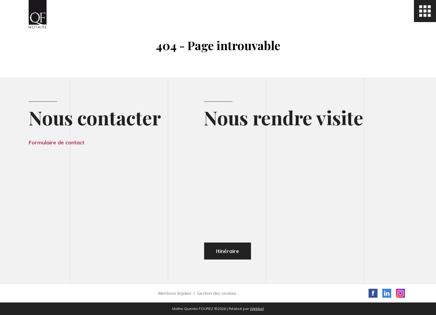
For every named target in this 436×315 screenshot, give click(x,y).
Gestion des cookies (216, 293)
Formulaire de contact (56, 142)
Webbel (257, 308)
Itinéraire (227, 251)
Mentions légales (174, 293)
